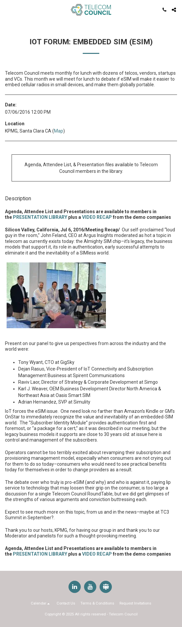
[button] (7, 9)
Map (58, 131)
